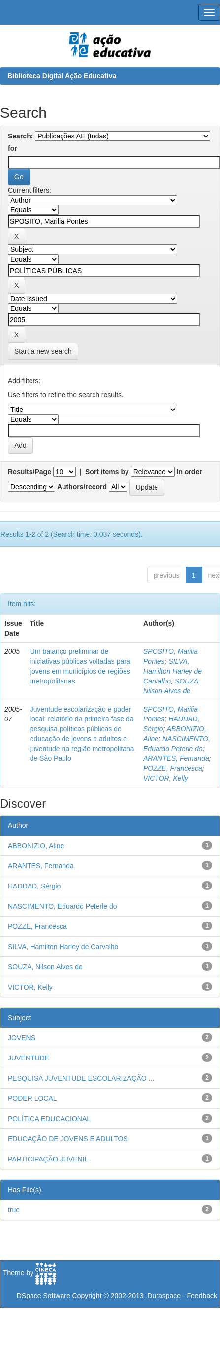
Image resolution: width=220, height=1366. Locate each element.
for (12, 148)
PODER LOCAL (32, 1098)
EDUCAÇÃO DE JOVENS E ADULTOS (68, 1139)
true (14, 1210)
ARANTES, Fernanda (176, 758)
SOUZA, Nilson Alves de (45, 967)
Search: (20, 136)
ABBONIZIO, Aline (36, 846)
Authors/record (82, 487)
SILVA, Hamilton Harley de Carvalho (172, 671)
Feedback (202, 1295)
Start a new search (43, 351)
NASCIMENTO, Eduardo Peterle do (62, 906)
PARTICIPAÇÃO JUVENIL (48, 1159)
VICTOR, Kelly (165, 778)
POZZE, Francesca (172, 768)
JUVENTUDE (28, 1058)
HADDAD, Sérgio (34, 886)
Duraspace (164, 1295)
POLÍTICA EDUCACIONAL (49, 1119)
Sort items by (107, 472)
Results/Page (29, 472)
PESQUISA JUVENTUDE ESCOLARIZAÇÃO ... (81, 1078)
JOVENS (21, 1038)
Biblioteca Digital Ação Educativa (61, 76)
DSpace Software (43, 1295)
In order (189, 472)
